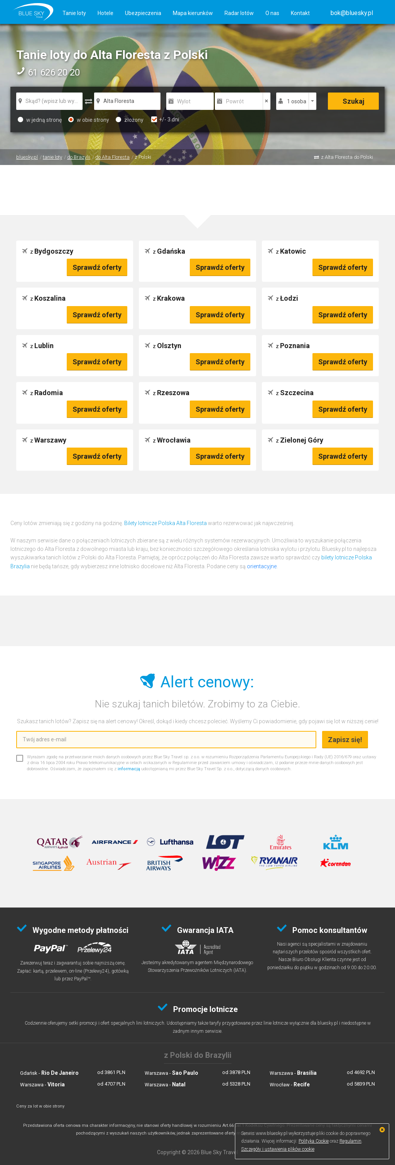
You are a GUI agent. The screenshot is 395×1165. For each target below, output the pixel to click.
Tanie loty (74, 13)
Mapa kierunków (193, 13)
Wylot (184, 101)
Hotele (105, 13)
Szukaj (354, 101)
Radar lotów (239, 13)
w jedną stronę (40, 120)
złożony (129, 120)
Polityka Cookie (314, 1141)
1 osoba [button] (296, 101)
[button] (352, 13)
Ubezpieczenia (143, 13)
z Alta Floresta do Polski (347, 157)
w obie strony (88, 120)
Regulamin (350, 1141)
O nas (272, 13)
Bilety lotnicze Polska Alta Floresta (165, 523)
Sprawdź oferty (97, 267)
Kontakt (300, 13)
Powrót (235, 101)
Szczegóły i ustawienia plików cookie (277, 1149)
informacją (129, 768)
